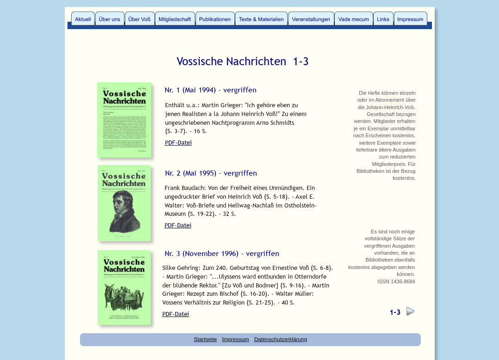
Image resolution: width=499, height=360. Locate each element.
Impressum (235, 339)
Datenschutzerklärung (280, 339)
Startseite (205, 339)
